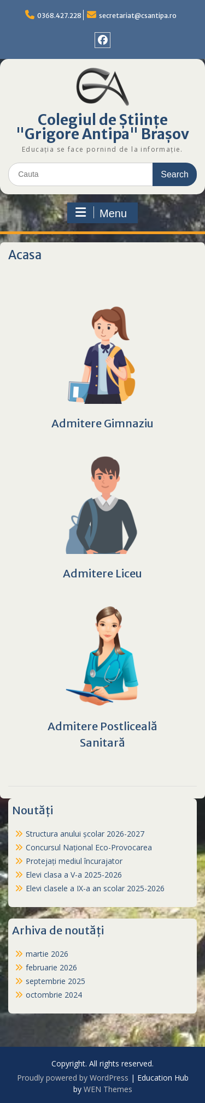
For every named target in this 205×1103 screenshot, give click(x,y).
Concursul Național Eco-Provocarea (89, 847)
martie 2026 (47, 954)
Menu (101, 212)
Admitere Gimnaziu (102, 423)
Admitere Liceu (102, 573)
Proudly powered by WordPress (72, 1077)
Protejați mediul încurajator (74, 861)
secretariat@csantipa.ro (138, 15)
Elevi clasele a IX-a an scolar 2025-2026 (95, 888)
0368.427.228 (59, 15)
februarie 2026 (51, 967)
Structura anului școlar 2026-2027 (85, 833)
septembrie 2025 (55, 981)
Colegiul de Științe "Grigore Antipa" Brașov (102, 127)
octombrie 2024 (54, 994)
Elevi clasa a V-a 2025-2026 (74, 874)
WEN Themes (108, 1089)
